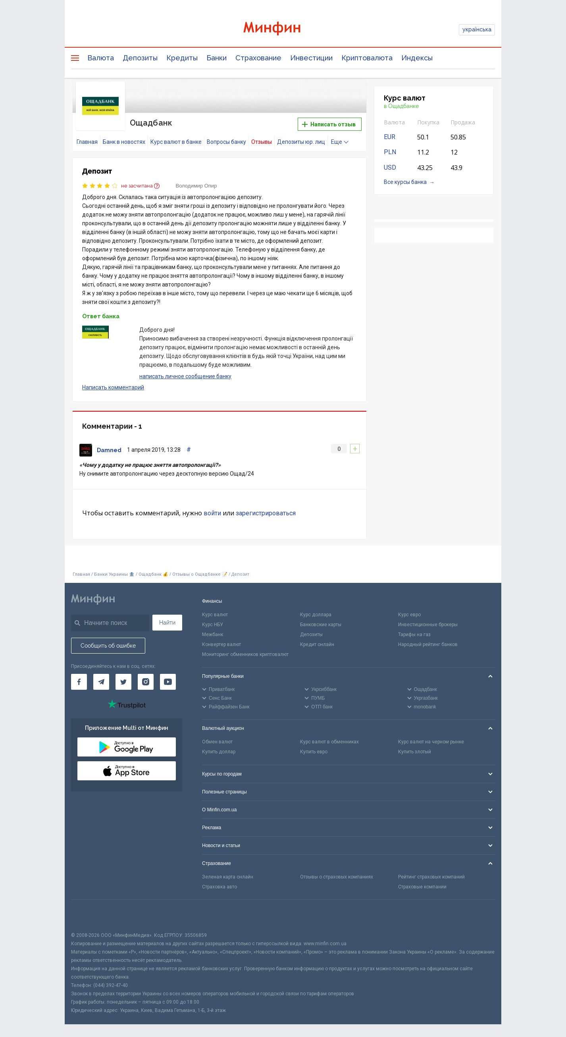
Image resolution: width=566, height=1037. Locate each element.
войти (212, 513)
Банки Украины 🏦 (114, 574)
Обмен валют (217, 742)
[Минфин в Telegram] (101, 682)
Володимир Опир (196, 186)
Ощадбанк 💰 (153, 574)
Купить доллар (218, 752)
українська (476, 29)
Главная (87, 142)
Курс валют (215, 614)
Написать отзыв (329, 124)
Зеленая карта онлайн (227, 877)
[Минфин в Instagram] (146, 682)
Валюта (100, 58)
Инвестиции (311, 58)
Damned (109, 450)
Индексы (417, 58)
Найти (167, 622)
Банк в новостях (124, 142)
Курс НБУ (212, 624)
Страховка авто (219, 887)
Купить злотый (414, 752)
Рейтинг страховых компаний (431, 877)
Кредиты (182, 58)
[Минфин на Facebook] (79, 682)
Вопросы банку (226, 142)
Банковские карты (320, 624)
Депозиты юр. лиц (301, 142)
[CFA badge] (88, 915)
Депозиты (140, 58)
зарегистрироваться (266, 513)
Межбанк (212, 634)
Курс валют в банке (176, 142)
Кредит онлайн (317, 644)
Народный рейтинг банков (428, 644)
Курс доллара (315, 614)
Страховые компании (422, 887)
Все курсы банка (405, 182)
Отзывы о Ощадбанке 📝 (200, 574)
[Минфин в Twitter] (123, 682)
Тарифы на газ (414, 634)
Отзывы (261, 142)
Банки (216, 58)
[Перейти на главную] (283, 29)
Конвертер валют (221, 644)
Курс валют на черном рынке (431, 742)
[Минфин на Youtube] (168, 682)
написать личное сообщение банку (185, 376)
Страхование (258, 58)
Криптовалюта (367, 58)
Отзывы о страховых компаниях (336, 877)
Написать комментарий (113, 387)
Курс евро (409, 614)
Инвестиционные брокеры (428, 624)
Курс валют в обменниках (329, 742)
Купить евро (313, 752)
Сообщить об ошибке (108, 645)
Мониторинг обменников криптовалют (245, 654)
